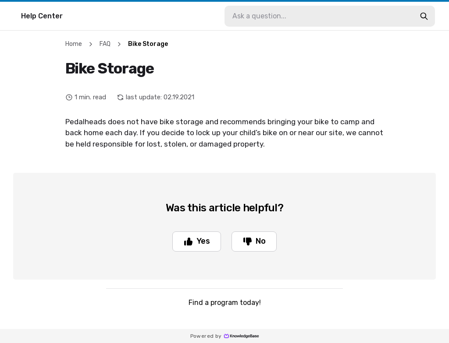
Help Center (42, 16)
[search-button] (424, 16)
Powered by (224, 336)
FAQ (105, 44)
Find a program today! (225, 302)
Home (73, 44)
